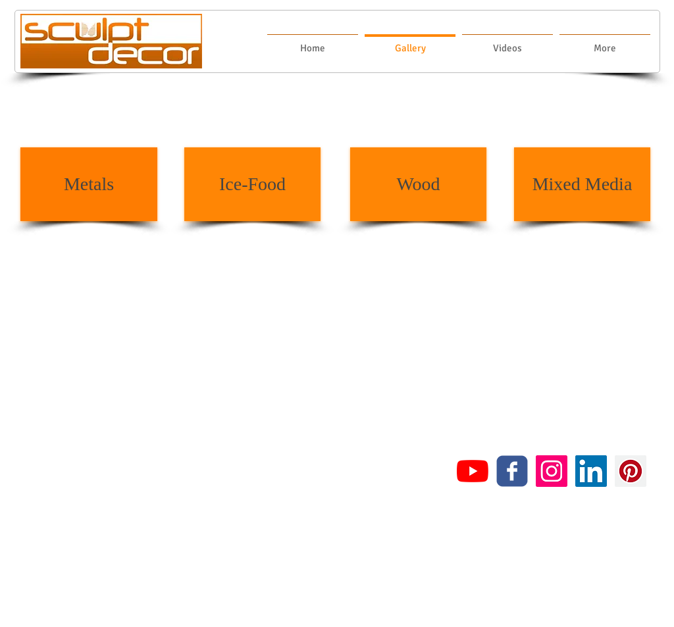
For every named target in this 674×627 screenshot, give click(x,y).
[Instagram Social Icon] (551, 471)
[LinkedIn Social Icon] (591, 471)
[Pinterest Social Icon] (630, 471)
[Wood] (418, 184)
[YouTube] (472, 471)
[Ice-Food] (252, 184)
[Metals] (88, 184)
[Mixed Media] (582, 184)
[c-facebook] (512, 471)
